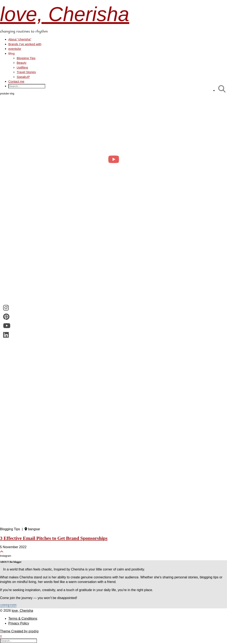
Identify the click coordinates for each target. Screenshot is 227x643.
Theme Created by (19, 631)
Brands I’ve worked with (24, 44)
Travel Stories (26, 72)
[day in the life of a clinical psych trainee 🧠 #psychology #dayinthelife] (113, 159)
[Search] (222, 89)
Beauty (21, 62)
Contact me (16, 81)
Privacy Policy (18, 623)
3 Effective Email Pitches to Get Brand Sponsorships (54, 538)
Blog (11, 53)
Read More (8, 606)
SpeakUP (23, 77)
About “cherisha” (19, 39)
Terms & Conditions (22, 618)
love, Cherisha (64, 14)
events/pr (14, 48)
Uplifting (22, 67)
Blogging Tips (26, 58)
